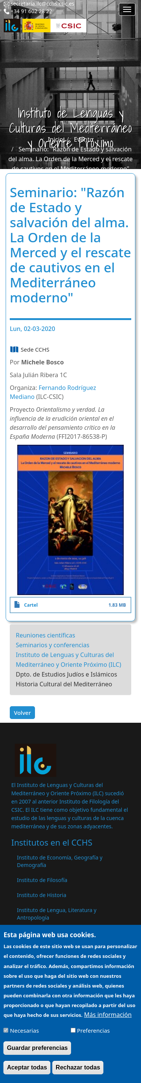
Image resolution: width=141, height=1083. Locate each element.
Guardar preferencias (37, 1053)
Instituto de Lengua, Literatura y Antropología (56, 913)
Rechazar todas (78, 1073)
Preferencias (93, 1036)
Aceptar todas (27, 1073)
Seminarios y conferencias (52, 645)
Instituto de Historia (41, 895)
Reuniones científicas (45, 635)
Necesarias (24, 1036)
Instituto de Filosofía (42, 880)
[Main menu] (127, 9)
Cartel (31, 605)
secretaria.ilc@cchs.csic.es (42, 3)
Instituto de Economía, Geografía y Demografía (59, 861)
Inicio (55, 139)
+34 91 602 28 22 (31, 11)
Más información (108, 1020)
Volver (22, 712)
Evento (83, 139)
